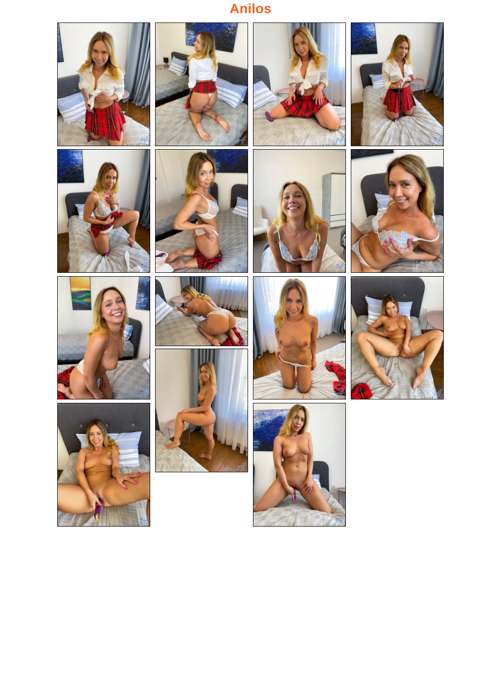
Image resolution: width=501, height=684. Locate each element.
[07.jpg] (299, 211)
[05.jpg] (103, 211)
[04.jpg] (397, 84)
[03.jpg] (299, 84)
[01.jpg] (103, 84)
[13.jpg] (201, 410)
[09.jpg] (103, 338)
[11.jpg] (299, 338)
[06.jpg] (201, 211)
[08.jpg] (397, 211)
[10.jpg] (201, 311)
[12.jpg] (397, 338)
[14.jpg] (103, 465)
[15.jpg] (299, 465)
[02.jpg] (201, 84)
